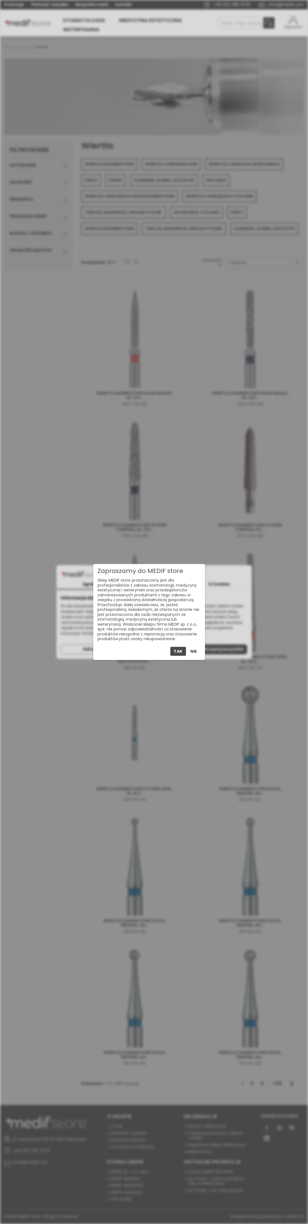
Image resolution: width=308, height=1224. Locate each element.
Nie (193, 651)
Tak (178, 651)
